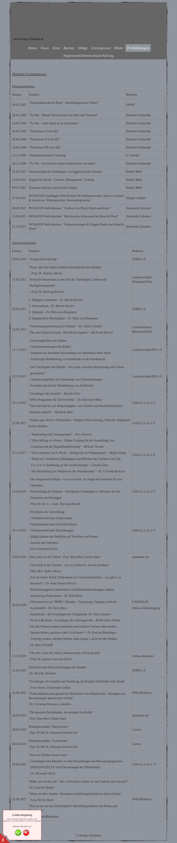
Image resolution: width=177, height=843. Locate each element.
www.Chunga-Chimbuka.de (28, 38)
